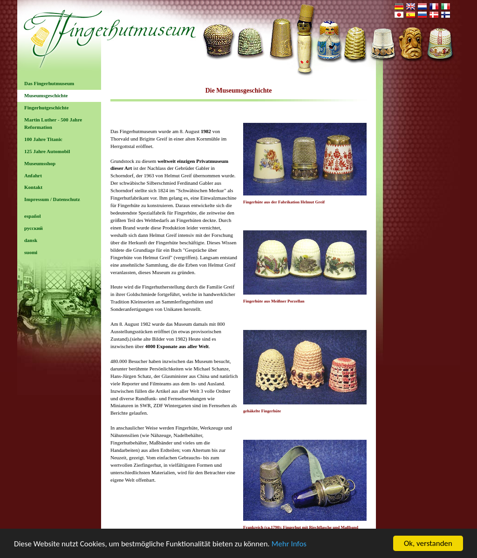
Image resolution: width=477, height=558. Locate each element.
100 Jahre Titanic (43, 139)
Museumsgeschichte (46, 95)
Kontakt (33, 187)
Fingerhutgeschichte (46, 107)
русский (33, 228)
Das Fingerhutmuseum (49, 83)
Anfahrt (33, 175)
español (32, 216)
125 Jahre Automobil (47, 151)
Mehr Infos (289, 549)
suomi (30, 252)
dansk (30, 240)
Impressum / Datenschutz (52, 199)
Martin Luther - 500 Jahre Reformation (53, 123)
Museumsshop (39, 163)
